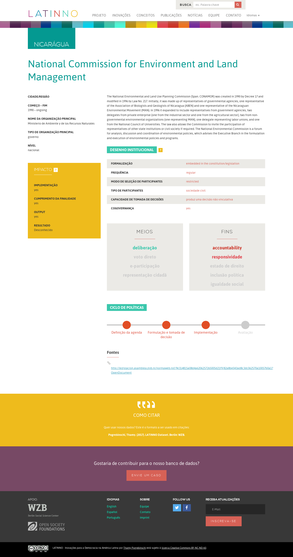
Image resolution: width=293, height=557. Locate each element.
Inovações (121, 15)
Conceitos (146, 15)
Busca (185, 5)
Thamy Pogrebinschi (134, 547)
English (111, 506)
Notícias (195, 15)
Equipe (214, 15)
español (112, 512)
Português (113, 517)
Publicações (171, 15)
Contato (233, 15)
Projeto (99, 15)
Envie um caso (146, 475)
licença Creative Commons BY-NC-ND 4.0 (184, 547)
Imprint (144, 517)
